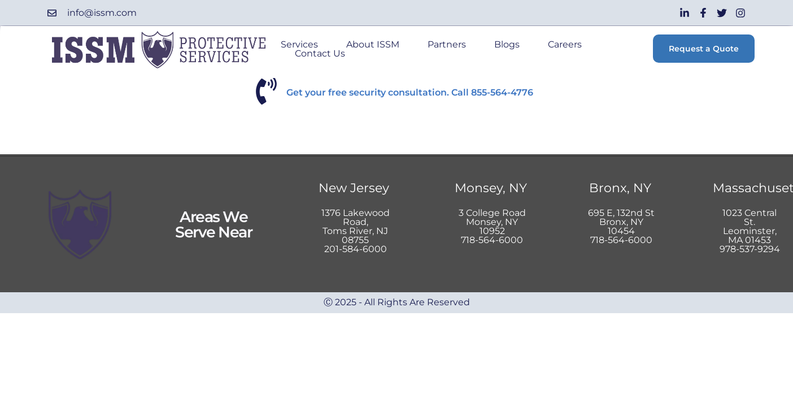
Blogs (507, 45)
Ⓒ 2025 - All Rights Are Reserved (397, 302)
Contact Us (320, 54)
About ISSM (372, 45)
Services (299, 45)
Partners (447, 45)
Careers (565, 45)
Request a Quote (704, 49)
